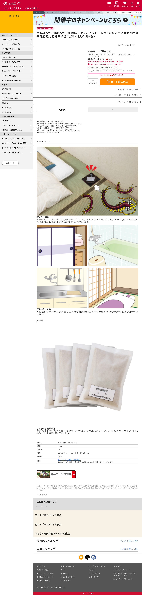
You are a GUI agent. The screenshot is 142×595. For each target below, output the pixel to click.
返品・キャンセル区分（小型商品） (69, 460)
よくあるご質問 (7, 107)
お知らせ (5, 103)
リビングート (42, 506)
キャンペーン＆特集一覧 (11, 44)
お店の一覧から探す (9, 57)
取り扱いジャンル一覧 (45, 577)
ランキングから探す (9, 76)
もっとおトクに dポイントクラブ (14, 148)
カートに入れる (117, 82)
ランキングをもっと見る (129, 541)
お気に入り (93, 83)
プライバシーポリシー (10, 125)
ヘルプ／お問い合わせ (10, 98)
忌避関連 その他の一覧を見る (126, 95)
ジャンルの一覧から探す (11, 62)
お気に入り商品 (42, 570)
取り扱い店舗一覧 (43, 580)
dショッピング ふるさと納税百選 (14, 143)
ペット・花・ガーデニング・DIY (56, 13)
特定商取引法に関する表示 (12, 130)
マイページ (65, 573)
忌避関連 (98, 13)
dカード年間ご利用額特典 (11, 93)
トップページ (38, 13)
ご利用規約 (6, 120)
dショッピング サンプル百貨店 (13, 138)
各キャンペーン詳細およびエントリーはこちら (105, 64)
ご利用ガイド (7, 89)
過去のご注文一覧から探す (12, 71)
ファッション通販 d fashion (12, 152)
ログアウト (10, 163)
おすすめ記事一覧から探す (12, 80)
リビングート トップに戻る (128, 89)
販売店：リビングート (126, 45)
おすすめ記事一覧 (67, 566)
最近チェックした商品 (45, 573)
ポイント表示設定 (67, 577)
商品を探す (41, 566)
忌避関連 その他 (110, 13)
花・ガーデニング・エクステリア (81, 13)
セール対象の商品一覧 (10, 39)
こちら (62, 587)
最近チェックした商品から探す (13, 66)
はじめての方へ (7, 112)
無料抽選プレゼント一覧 (11, 49)
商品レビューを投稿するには (127, 102)
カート (63, 570)
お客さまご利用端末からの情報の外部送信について (124, 574)
